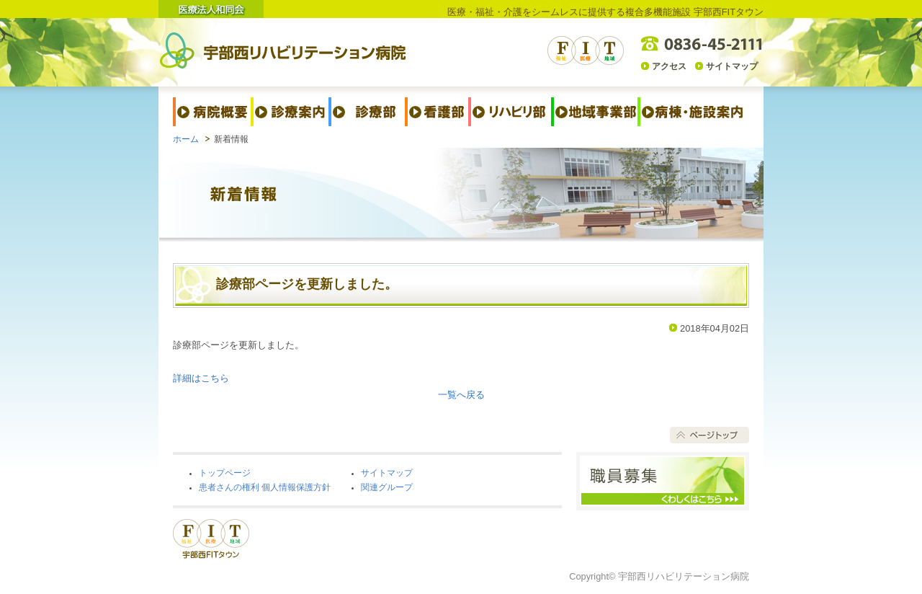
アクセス (669, 66)
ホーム (186, 139)
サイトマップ (732, 66)
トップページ (225, 473)
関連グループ (387, 487)
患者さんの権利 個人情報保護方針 (265, 487)
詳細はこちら (201, 378)
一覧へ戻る (461, 394)
